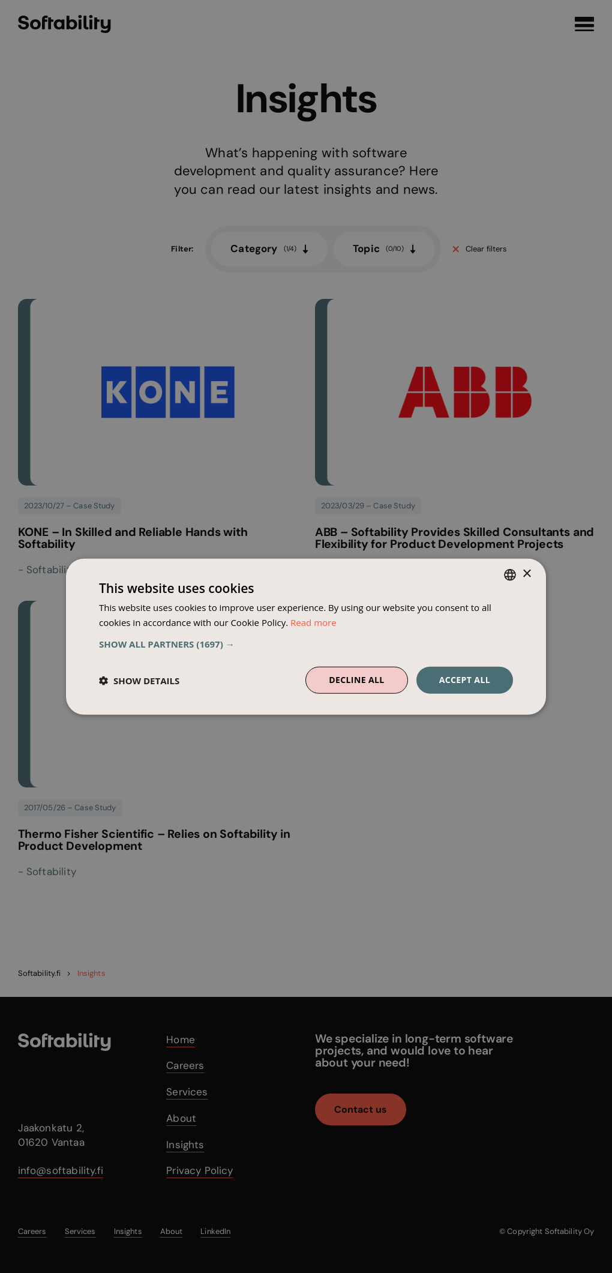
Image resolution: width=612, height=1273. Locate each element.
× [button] (526, 574)
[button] (306, 644)
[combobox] (510, 574)
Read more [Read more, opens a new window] (313, 622)
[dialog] (306, 636)
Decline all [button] (356, 679)
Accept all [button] (464, 679)
